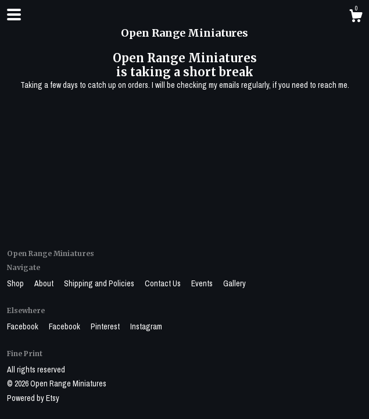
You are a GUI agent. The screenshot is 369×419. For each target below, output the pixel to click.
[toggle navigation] (14, 14)
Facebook (23, 326)
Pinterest (106, 326)
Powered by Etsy (33, 398)
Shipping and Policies (100, 283)
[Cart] (355, 17)
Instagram (146, 326)
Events (202, 283)
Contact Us (163, 283)
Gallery (234, 283)
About (44, 283)
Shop (16, 283)
